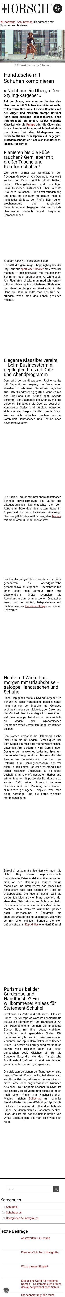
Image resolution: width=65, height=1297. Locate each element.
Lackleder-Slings (35, 606)
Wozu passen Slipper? (34, 1266)
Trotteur (56, 516)
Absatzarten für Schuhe (36, 1238)
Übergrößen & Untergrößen (22, 1218)
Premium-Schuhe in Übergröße (39, 1252)
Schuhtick (12, 1207)
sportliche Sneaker (32, 269)
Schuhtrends (24, 22)
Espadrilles (31, 924)
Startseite (7, 22)
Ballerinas (35, 1098)
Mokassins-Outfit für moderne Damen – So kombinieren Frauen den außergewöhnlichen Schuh (41, 1284)
